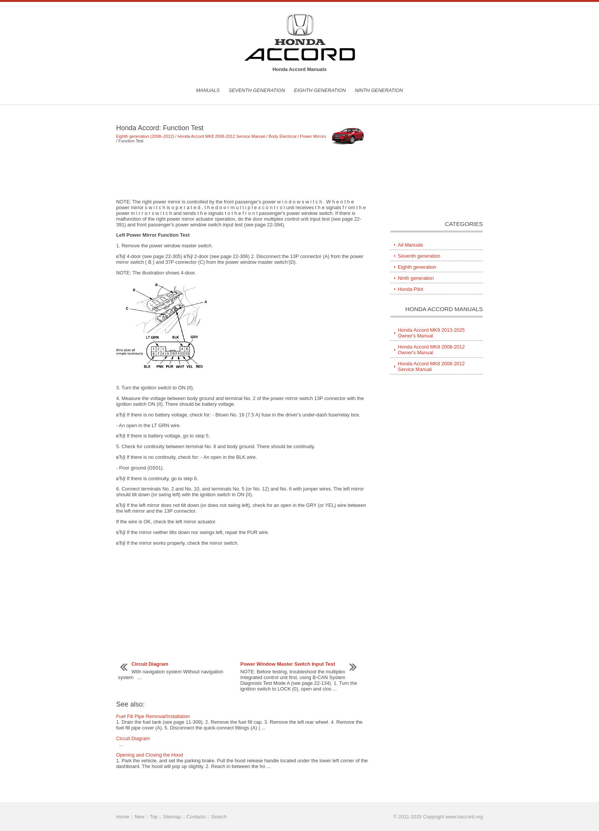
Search (219, 817)
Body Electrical (282, 136)
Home (122, 817)
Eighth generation (320, 90)
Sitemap (172, 817)
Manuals (208, 90)
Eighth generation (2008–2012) (145, 136)
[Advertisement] (242, 171)
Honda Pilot (410, 289)
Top (154, 817)
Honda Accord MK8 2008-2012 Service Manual (221, 136)
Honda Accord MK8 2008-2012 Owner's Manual (431, 349)
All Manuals (410, 245)
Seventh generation (256, 90)
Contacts (196, 817)
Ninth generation (379, 90)
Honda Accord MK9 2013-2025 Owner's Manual (431, 333)
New (139, 817)
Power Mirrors (313, 136)
